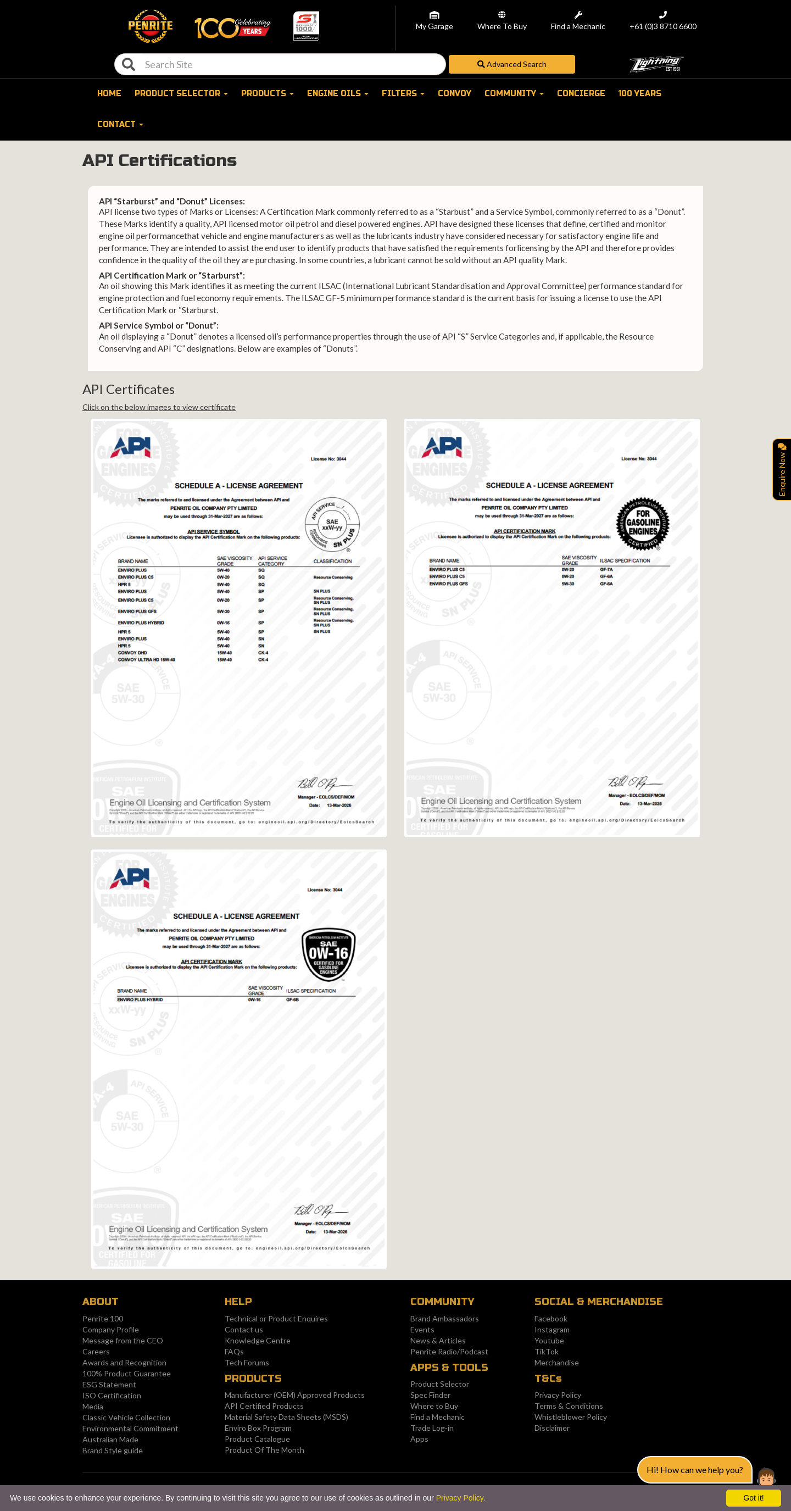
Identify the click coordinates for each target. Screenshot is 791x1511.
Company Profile (110, 1329)
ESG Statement (109, 1384)
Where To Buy (502, 27)
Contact (120, 124)
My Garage (434, 27)
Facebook (550, 1318)
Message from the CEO (122, 1340)
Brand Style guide (112, 1450)
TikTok (546, 1351)
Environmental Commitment (130, 1428)
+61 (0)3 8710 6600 (663, 27)
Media (92, 1406)
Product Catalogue (257, 1438)
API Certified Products (264, 1405)
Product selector (181, 93)
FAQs (234, 1351)
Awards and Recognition (124, 1362)
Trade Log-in (432, 1427)
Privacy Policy (557, 1394)
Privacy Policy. (461, 1497)
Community (514, 93)
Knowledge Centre (258, 1340)
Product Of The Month (264, 1449)
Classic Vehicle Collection (126, 1417)
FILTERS (403, 93)
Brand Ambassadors (444, 1318)
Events (422, 1329)
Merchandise (556, 1362)
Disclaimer (552, 1427)
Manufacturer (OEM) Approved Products (295, 1394)
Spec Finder (430, 1394)
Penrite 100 (102, 1318)
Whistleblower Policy (570, 1416)
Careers (96, 1351)
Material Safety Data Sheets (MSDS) (286, 1416)
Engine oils (338, 93)
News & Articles (438, 1340)
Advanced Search (512, 64)
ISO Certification (111, 1395)
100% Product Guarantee (126, 1373)
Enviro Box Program (258, 1427)
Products (267, 93)
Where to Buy (434, 1405)
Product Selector (439, 1383)
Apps (419, 1438)
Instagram (552, 1329)
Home (109, 93)
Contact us (244, 1329)
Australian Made (110, 1439)
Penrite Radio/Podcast (449, 1351)
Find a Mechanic (578, 27)
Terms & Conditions (568, 1405)
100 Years (640, 93)
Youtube (549, 1340)
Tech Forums (247, 1362)
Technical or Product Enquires (276, 1318)
